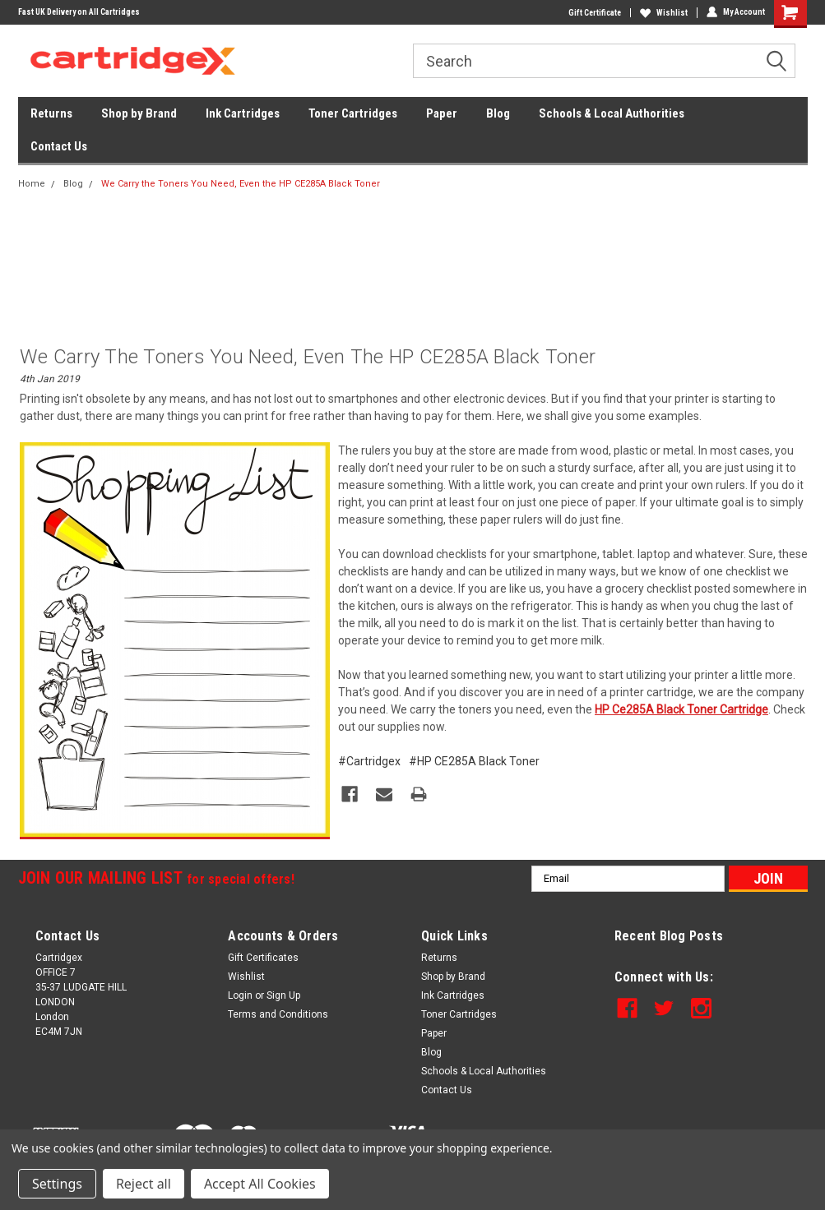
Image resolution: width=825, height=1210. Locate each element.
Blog (498, 113)
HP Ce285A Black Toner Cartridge (681, 709)
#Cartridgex (369, 761)
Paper (441, 113)
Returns (51, 113)
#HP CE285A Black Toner (474, 761)
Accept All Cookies (260, 1184)
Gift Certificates (263, 957)
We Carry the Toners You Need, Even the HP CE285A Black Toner (240, 183)
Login (240, 995)
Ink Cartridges (243, 113)
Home (31, 183)
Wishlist (664, 12)
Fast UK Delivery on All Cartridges (79, 11)
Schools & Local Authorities (611, 113)
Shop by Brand (139, 113)
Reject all (143, 1184)
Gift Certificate (594, 12)
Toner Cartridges (352, 113)
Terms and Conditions (278, 1014)
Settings (57, 1184)
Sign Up (283, 995)
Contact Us (58, 146)
